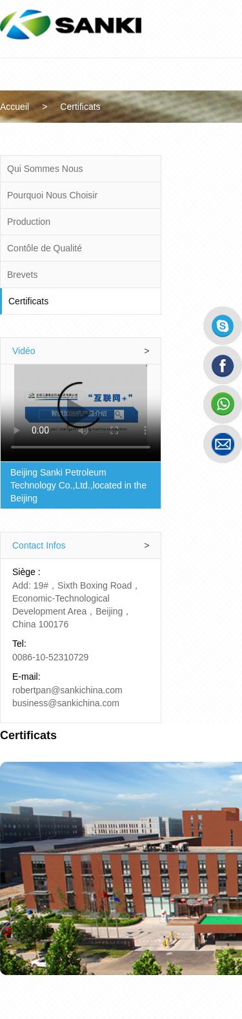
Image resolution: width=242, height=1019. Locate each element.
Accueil (32, 106)
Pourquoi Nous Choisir (53, 195)
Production (29, 221)
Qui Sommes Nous (45, 168)
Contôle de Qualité (45, 248)
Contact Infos (92, 532)
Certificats (98, 106)
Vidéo (92, 351)
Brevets (23, 274)
